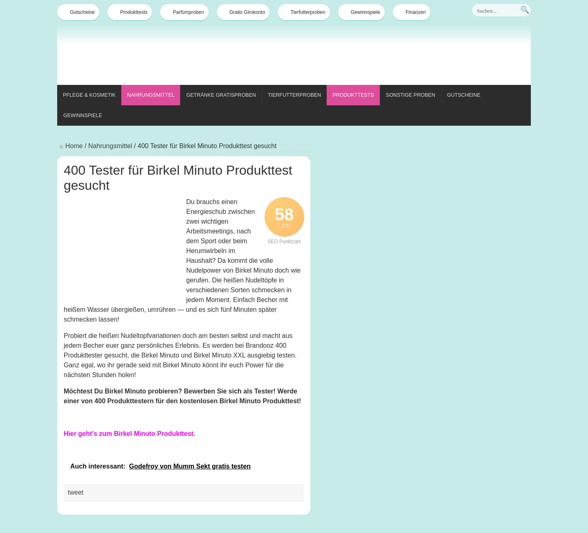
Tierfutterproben (304, 12)
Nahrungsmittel (150, 95)
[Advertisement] (382, 56)
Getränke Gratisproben (221, 95)
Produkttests (129, 12)
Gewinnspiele (361, 12)
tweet (75, 492)
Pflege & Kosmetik (89, 95)
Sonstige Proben (410, 95)
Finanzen (411, 12)
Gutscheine (78, 12)
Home (70, 145)
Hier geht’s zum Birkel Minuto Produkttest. (129, 433)
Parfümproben (184, 12)
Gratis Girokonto (243, 12)
